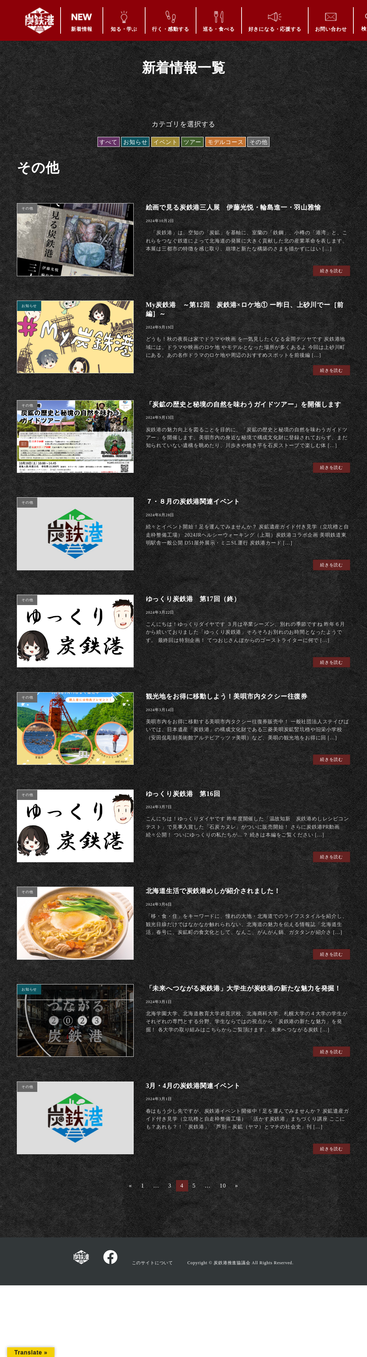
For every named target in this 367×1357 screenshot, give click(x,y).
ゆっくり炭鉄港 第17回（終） (193, 599)
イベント (165, 142)
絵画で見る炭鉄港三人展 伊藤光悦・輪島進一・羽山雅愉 (233, 207)
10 (222, 1186)
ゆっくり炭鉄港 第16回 (183, 793)
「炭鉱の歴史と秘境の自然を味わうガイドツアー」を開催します (243, 404)
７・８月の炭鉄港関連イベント (193, 501)
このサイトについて (152, 1262)
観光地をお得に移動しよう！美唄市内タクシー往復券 (227, 696)
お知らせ (135, 142)
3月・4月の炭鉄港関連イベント (193, 1085)
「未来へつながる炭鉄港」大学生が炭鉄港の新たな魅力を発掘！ (243, 988)
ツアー (192, 142)
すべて (108, 142)
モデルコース (226, 142)
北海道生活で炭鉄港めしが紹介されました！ (213, 891)
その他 (258, 142)
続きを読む (331, 270)
